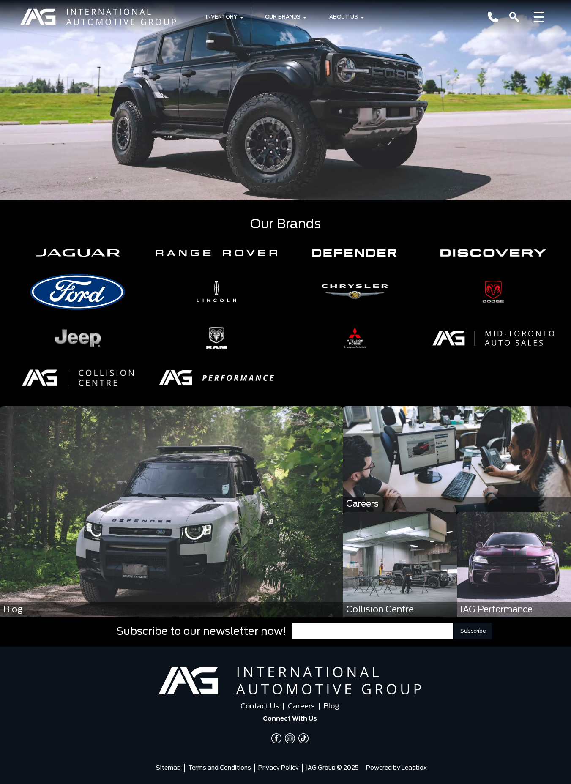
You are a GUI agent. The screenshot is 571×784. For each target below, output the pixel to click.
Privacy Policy (278, 768)
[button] (78, 253)
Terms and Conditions (219, 768)
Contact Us (259, 706)
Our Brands (283, 16)
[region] (285, 100)
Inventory (222, 16)
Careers (301, 706)
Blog (331, 706)
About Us (343, 16)
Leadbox (414, 768)
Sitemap (168, 768)
